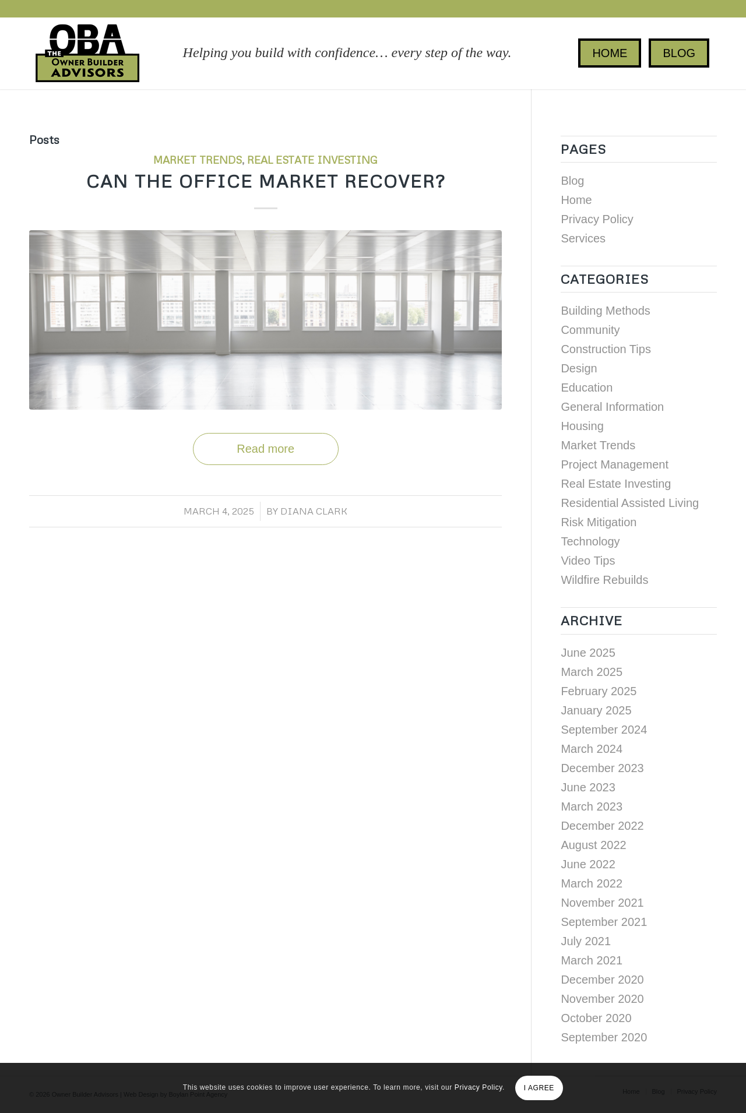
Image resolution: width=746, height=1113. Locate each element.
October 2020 (596, 1018)
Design (579, 368)
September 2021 (604, 921)
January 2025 (596, 710)
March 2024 (591, 748)
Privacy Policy (597, 219)
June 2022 (588, 864)
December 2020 (602, 979)
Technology (590, 541)
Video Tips (588, 560)
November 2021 (602, 902)
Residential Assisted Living (630, 502)
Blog (572, 180)
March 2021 (591, 960)
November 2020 (602, 998)
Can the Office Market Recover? (265, 181)
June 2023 (588, 787)
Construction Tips (606, 349)
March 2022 (591, 883)
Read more (265, 448)
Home (576, 199)
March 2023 (591, 806)
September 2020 (604, 1037)
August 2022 (593, 845)
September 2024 (604, 729)
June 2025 (588, 652)
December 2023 (602, 768)
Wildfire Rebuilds (604, 579)
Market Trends (197, 159)
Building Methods (605, 310)
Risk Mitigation (598, 522)
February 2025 (598, 691)
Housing (582, 426)
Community (590, 329)
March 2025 (591, 671)
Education (587, 387)
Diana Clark (313, 511)
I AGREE (539, 1088)
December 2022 (602, 825)
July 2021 (586, 941)
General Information (612, 406)
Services (583, 238)
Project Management (614, 464)
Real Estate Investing (312, 159)
